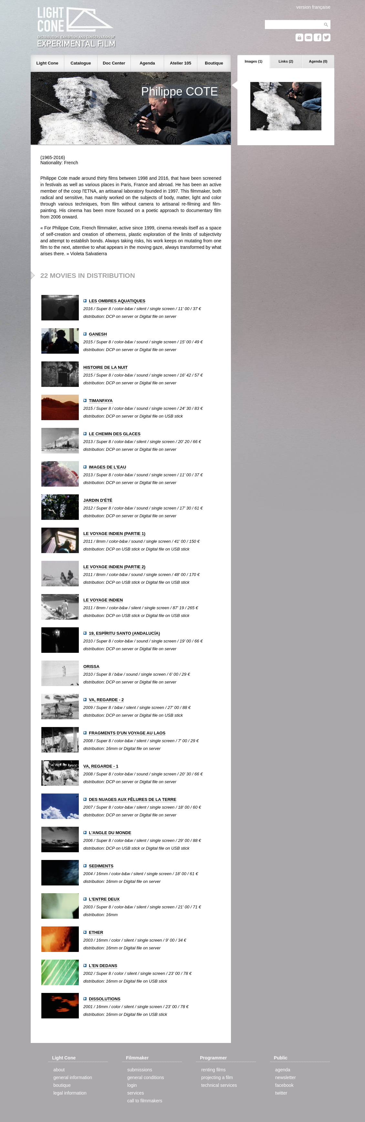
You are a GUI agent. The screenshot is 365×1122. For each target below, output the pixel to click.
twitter (281, 1093)
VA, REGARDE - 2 (106, 699)
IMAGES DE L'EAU (107, 467)
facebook (284, 1085)
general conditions (145, 1077)
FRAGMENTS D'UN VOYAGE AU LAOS (127, 733)
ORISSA (91, 666)
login (132, 1085)
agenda (282, 1069)
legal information (70, 1093)
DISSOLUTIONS (104, 998)
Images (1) (253, 61)
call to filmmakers (144, 1100)
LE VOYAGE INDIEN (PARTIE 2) (114, 566)
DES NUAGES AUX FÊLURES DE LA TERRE (132, 799)
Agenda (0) (318, 61)
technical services (219, 1085)
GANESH (98, 334)
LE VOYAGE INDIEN (103, 600)
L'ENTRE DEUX (104, 899)
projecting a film (217, 1077)
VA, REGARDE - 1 (100, 766)
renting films (213, 1069)
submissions (139, 1069)
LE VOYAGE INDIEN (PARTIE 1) (114, 533)
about (59, 1069)
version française (313, 7)
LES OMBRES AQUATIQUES (117, 300)
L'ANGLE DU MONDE (110, 832)
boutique (62, 1085)
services (135, 1093)
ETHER (96, 932)
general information (72, 1077)
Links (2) (285, 61)
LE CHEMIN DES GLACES (115, 433)
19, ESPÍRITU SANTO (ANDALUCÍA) (124, 633)
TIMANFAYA (100, 400)
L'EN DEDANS (103, 965)
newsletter (285, 1077)
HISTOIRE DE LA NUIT (105, 367)
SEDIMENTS (101, 866)
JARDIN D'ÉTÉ (97, 500)
